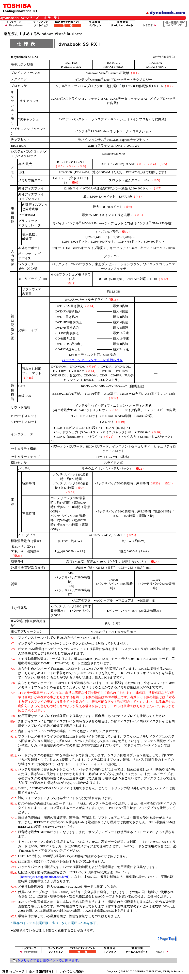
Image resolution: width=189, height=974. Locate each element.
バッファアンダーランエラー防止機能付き (92, 360)
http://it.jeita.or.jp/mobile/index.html (44, 877)
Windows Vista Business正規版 (107, 73)
